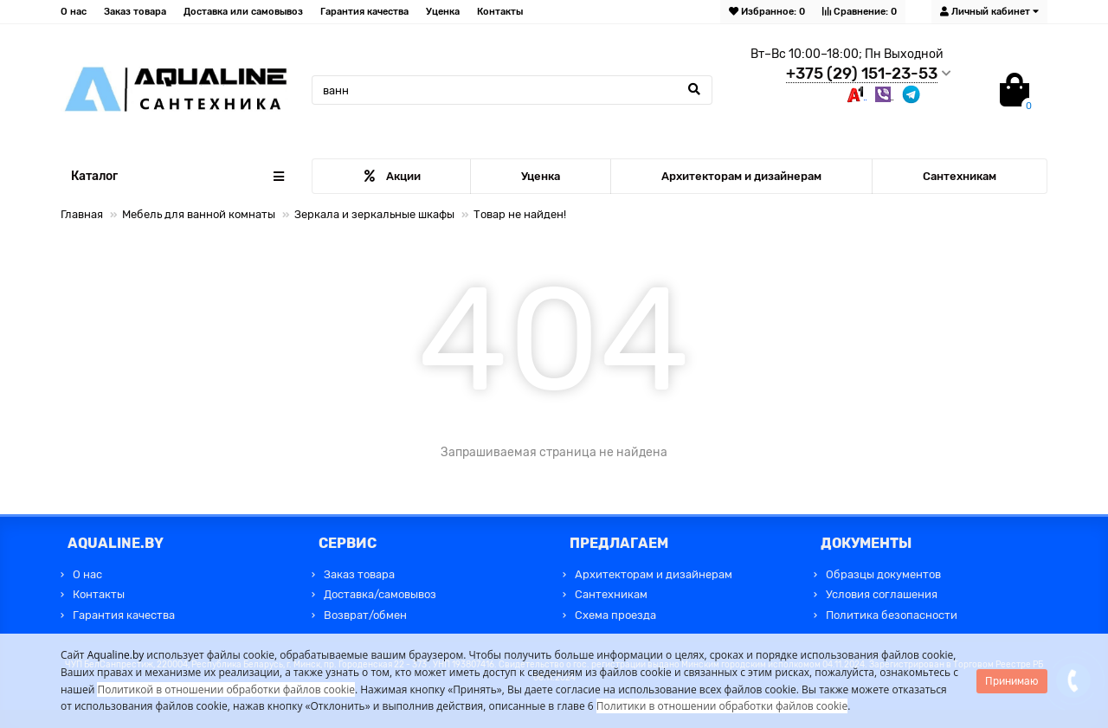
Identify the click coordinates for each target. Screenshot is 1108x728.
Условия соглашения (881, 594)
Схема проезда (615, 615)
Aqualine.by (116, 654)
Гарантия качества (364, 11)
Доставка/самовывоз (380, 594)
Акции (392, 177)
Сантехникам (959, 176)
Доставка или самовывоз (243, 11)
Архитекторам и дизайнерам (741, 176)
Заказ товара (135, 11)
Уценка (443, 11)
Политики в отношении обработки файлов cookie (721, 706)
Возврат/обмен (365, 615)
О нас (74, 11)
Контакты (500, 11)
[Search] (512, 90)
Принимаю (1012, 681)
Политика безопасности (891, 615)
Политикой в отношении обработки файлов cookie (226, 689)
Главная (82, 214)
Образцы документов (883, 574)
